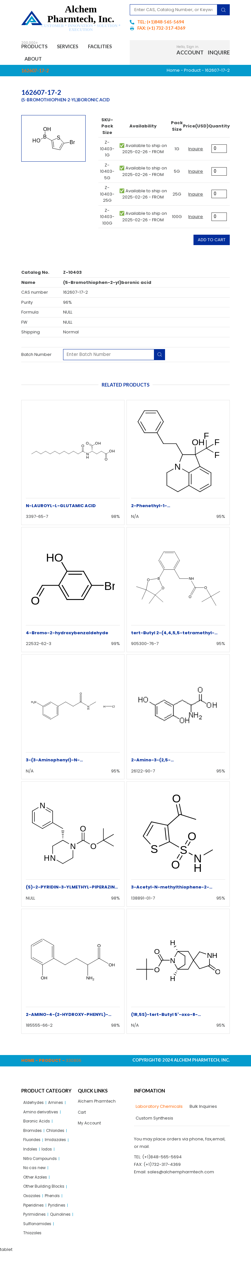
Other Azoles (37, 1185)
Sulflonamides (38, 1246)
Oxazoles (33, 1206)
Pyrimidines (35, 1226)
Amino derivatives (42, 1115)
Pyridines (61, 1215)
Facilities (39, 60)
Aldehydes (34, 1105)
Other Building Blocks (45, 1196)
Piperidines (35, 1215)
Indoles (31, 1155)
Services (76, 47)
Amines (58, 1105)
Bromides (33, 1135)
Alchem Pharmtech (98, 1104)
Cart (82, 1116)
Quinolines (34, 1236)
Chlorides (58, 1135)
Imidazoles (58, 1145)
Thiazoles (33, 1256)
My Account (90, 1127)
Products (37, 47)
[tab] (158, 1109)
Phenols (55, 1206)
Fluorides (32, 1145)
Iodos (49, 1155)
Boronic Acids (37, 1125)
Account (190, 54)
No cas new (35, 1175)
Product (192, 73)
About (71, 60)
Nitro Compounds (42, 1166)
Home (173, 73)
